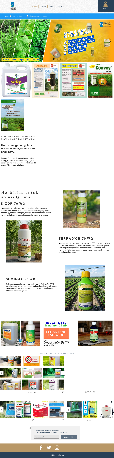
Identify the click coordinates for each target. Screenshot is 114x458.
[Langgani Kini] (69, 437)
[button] (105, 4)
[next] (62, 373)
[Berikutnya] (110, 40)
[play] (60, 392)
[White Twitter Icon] (49, 448)
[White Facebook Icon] (41, 448)
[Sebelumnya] (4, 40)
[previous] (68, 409)
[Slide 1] (54, 59)
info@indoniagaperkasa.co (38, 16)
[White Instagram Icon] (57, 448)
